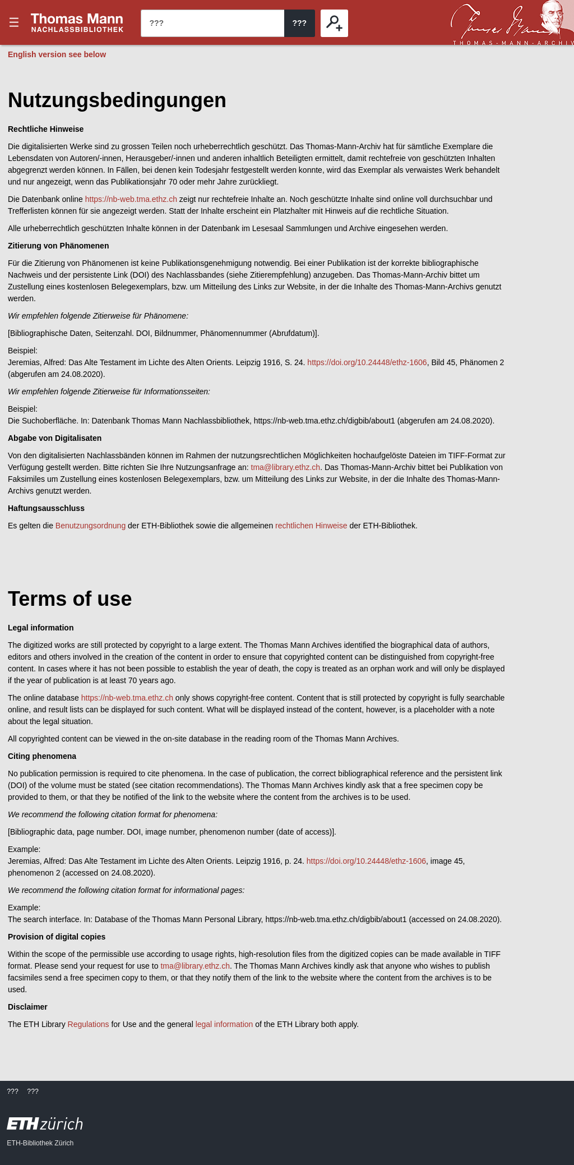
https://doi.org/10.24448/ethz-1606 (367, 362)
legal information (224, 1024)
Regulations (88, 1024)
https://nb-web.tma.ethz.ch (131, 199)
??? (77, 22)
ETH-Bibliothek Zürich (40, 1143)
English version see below (57, 54)
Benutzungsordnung (90, 525)
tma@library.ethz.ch (286, 467)
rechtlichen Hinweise (311, 525)
